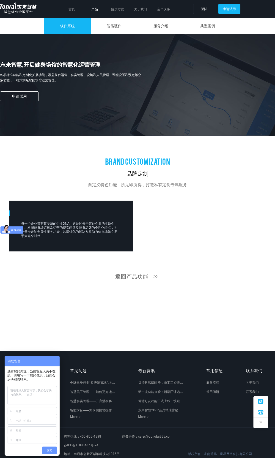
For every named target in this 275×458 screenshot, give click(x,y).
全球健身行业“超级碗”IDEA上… (92, 382)
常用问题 (212, 392)
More (75, 417)
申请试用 (229, 9)
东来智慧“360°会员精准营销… (159, 410)
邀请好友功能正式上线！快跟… (160, 401)
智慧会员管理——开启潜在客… (92, 401)
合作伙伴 (163, 9)
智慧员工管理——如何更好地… (92, 392)
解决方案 (117, 9)
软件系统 (67, 26)
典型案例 (207, 26)
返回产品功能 (137, 276)
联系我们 (252, 392)
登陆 (204, 9)
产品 (94, 9)
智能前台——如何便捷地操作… (92, 410)
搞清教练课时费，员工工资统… (160, 382)
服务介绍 (161, 26)
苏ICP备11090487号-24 (81, 445)
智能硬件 (114, 26)
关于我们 (140, 9)
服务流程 (212, 382)
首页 (72, 9)
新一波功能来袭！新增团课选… (160, 392)
